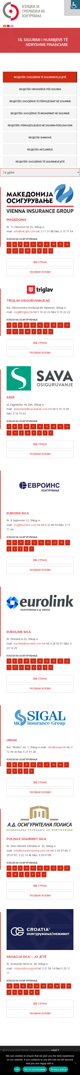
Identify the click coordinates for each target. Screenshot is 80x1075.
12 (40, 244)
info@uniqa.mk (57, 747)
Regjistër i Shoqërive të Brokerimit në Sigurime (40, 113)
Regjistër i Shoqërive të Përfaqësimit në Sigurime (40, 101)
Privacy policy (58, 1069)
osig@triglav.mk (23, 312)
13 (47, 244)
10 (26, 244)
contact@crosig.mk (25, 968)
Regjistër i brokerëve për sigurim (40, 89)
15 (60, 244)
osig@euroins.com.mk (27, 525)
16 (67, 244)
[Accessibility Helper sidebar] (75, 4)
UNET (55, 1050)
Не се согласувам (34, 1069)
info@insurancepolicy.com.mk (32, 850)
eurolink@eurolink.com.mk (30, 643)
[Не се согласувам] (75, 1063)
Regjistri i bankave (40, 137)
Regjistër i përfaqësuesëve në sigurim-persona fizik (40, 125)
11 (33, 244)
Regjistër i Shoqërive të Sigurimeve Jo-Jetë (40, 77)
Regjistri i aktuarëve (40, 149)
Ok (17, 1069)
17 (15, 250)
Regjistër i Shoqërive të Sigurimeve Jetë (40, 161)
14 (53, 244)
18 (27, 250)
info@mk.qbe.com (25, 231)
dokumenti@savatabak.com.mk (33, 409)
